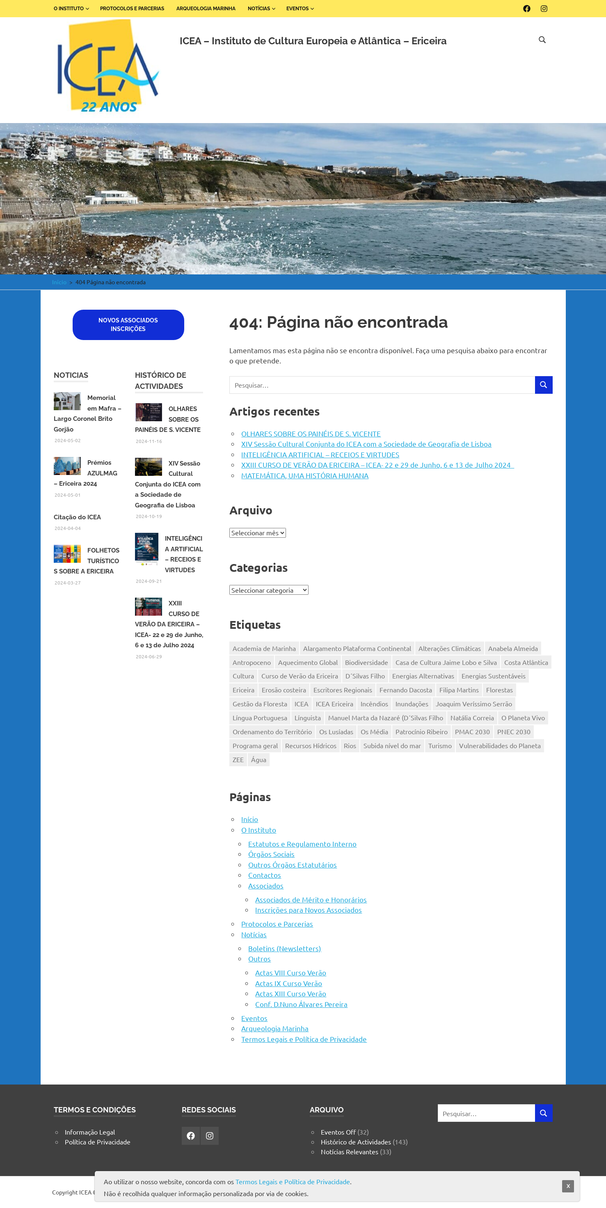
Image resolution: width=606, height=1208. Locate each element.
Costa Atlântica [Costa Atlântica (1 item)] (526, 662)
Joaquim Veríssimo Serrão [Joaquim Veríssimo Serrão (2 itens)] (474, 703)
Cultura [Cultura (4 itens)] (243, 675)
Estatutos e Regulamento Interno (302, 843)
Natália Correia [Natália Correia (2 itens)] (472, 717)
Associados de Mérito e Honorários (311, 899)
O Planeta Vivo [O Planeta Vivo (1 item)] (523, 717)
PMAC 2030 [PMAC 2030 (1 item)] (472, 731)
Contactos (264, 874)
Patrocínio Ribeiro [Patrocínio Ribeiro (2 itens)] (422, 731)
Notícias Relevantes (349, 1151)
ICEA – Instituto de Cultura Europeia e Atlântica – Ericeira (313, 41)
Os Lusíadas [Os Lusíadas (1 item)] (336, 731)
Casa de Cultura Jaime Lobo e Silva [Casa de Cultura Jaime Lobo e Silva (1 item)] (446, 662)
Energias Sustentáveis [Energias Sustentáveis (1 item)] (494, 675)
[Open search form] (542, 38)
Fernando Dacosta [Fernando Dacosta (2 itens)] (406, 689)
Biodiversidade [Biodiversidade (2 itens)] (366, 662)
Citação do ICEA (77, 517)
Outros (259, 958)
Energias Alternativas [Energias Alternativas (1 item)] (423, 675)
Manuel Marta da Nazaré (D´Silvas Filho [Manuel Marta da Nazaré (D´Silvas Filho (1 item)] (385, 717)
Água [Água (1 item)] (258, 759)
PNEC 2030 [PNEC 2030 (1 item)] (514, 731)
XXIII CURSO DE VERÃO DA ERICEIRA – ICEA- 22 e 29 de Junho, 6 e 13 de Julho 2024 (377, 464)
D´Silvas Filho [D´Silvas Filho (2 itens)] (365, 675)
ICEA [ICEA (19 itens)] (302, 703)
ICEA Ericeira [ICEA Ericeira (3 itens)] (334, 703)
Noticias (71, 375)
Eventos (300, 8)
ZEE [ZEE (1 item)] (238, 759)
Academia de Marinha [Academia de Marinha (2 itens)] (264, 648)
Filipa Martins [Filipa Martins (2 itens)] (459, 689)
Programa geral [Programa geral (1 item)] (255, 745)
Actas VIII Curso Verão (290, 972)
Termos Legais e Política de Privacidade (304, 1038)
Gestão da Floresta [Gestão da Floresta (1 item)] (260, 703)
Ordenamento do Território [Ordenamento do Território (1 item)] (272, 731)
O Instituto (72, 8)
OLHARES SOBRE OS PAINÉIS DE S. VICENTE (311, 433)
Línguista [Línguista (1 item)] (308, 717)
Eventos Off (338, 1132)
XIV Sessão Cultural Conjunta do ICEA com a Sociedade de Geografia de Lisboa (366, 443)
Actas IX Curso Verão (288, 983)
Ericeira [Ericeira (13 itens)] (243, 689)
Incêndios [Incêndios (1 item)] (374, 703)
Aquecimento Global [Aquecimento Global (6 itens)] (308, 662)
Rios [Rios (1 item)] (350, 745)
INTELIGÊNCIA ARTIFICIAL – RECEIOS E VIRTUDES (320, 454)
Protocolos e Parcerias (132, 8)
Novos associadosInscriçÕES (128, 324)
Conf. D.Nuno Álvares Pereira (301, 1004)
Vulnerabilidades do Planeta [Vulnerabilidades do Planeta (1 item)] (500, 745)
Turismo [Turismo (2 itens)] (440, 745)
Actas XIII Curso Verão (290, 993)
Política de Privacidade (97, 1141)
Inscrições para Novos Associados (308, 909)
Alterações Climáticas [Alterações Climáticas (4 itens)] (449, 648)
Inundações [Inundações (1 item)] (412, 703)
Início (249, 819)
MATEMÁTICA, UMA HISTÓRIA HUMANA (304, 475)
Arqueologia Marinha (206, 8)
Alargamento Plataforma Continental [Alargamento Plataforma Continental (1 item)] (357, 648)
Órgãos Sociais (271, 853)
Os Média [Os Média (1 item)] (374, 731)
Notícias (262, 8)
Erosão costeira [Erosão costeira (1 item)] (284, 689)
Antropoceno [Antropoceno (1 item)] (252, 662)
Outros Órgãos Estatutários (292, 864)
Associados (266, 885)
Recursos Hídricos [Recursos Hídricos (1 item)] (310, 745)
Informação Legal (90, 1132)
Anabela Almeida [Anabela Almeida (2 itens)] (513, 648)
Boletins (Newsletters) (284, 948)
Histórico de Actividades (356, 1141)
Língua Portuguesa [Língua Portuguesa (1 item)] (260, 717)
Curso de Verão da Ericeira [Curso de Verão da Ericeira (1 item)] (299, 675)
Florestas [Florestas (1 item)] (499, 689)
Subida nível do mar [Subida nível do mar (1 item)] (392, 745)
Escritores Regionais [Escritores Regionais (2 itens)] (342, 689)
